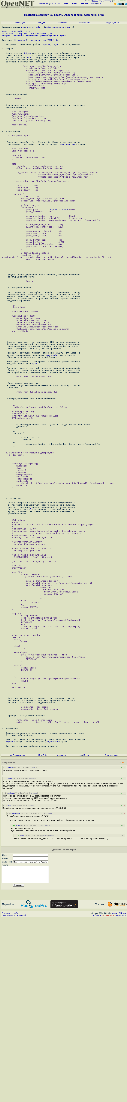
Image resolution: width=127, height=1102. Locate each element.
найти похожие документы (59, 27)
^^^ (43, 994)
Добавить (96, 1099)
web (23, 27)
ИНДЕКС (42, 22)
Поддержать (108, 1099)
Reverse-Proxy (67, 174)
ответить (33, 948)
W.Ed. (18, 1006)
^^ (40, 994)
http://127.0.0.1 (58, 255)
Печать (86, 22)
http (38, 27)
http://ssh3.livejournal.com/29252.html (37, 43)
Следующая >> (111, 22)
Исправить (62, 22)
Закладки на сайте (10, 1097)
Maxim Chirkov (119, 1097)
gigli (9, 986)
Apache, (47, 49)
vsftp (30, 630)
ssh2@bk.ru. (22, 32)
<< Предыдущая (17, 22)
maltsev (11, 974)
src (80, 22)
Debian (27, 60)
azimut (22, 1016)
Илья (10, 959)
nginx (30, 27)
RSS (122, 943)
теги (99, 4)
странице (10, 920)
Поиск (93, 4)
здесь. (35, 448)
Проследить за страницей (14, 1099)
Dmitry (10, 948)
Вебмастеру (120, 1099)
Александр (16, 994)
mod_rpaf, (51, 437)
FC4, (29, 65)
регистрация (108, 1)
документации (52, 920)
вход (100, 1)
